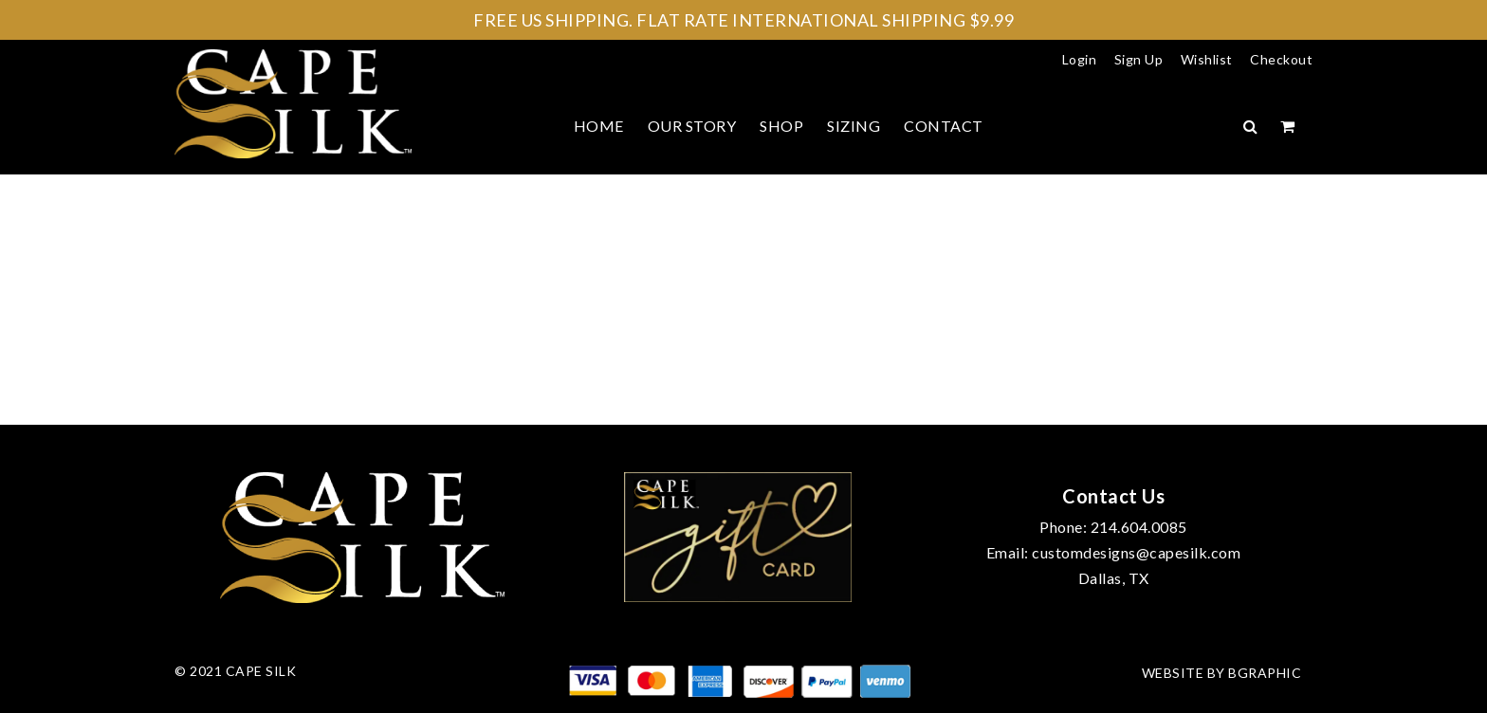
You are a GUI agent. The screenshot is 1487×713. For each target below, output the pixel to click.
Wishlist (1207, 59)
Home (599, 126)
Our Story (692, 126)
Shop (781, 126)
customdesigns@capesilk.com (1136, 552)
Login (1079, 59)
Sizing (853, 126)
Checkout (1281, 59)
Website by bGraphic (1222, 673)
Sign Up (1139, 59)
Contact (943, 126)
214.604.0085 (1139, 527)
